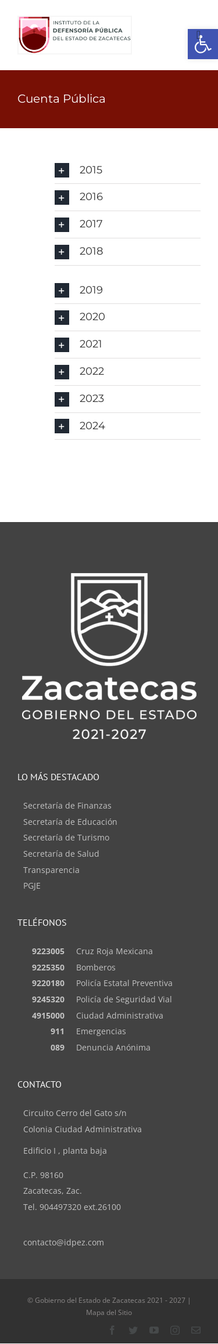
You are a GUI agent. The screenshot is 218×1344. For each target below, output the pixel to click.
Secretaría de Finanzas (67, 805)
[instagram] (175, 1330)
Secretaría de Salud (61, 853)
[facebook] (112, 1330)
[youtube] (154, 1330)
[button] (128, 170)
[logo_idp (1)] (75, 21)
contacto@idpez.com (63, 1242)
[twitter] (133, 1330)
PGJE (32, 885)
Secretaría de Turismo (66, 837)
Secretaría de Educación (70, 821)
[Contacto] (196, 1330)
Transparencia (51, 869)
